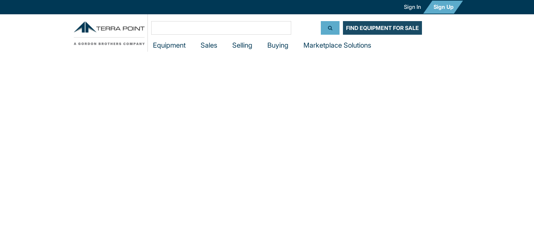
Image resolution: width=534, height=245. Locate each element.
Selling (242, 45)
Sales (209, 45)
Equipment (169, 45)
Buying (277, 45)
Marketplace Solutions (337, 45)
